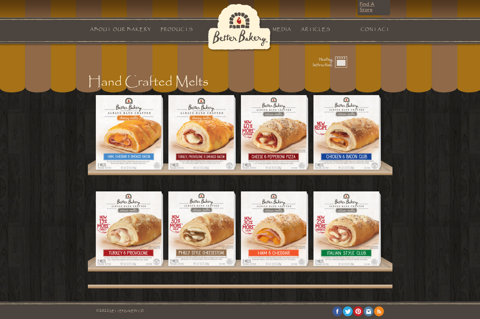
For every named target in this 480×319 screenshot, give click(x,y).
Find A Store (367, 7)
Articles (316, 29)
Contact (375, 29)
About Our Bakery (120, 29)
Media (282, 29)
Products (177, 29)
